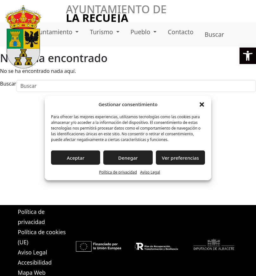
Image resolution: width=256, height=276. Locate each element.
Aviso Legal (150, 172)
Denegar (128, 157)
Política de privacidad (118, 172)
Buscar (214, 34)
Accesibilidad (35, 262)
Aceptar (76, 157)
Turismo (102, 32)
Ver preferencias (180, 157)
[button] (248, 56)
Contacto (180, 32)
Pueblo (141, 32)
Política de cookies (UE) (42, 237)
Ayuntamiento (53, 32)
